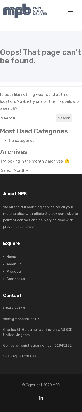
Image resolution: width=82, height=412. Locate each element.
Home (11, 257)
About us (14, 264)
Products (14, 271)
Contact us (16, 279)
